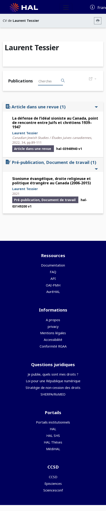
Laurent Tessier (25, 133)
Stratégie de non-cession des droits (53, 387)
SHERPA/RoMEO (53, 394)
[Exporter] (93, 79)
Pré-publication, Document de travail (52, 164)
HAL (53, 429)
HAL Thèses (53, 442)
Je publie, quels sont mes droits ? (53, 374)
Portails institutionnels (53, 422)
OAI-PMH (53, 285)
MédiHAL (53, 449)
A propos (53, 320)
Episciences (53, 483)
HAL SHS (53, 435)
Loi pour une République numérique (53, 381)
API (53, 278)
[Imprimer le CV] (97, 20)
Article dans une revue (52, 107)
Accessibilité (53, 339)
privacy (53, 326)
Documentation (53, 265)
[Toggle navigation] (65, 7)
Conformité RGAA (53, 346)
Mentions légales (53, 333)
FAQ (53, 272)
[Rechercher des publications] (63, 80)
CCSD (53, 477)
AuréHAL (53, 291)
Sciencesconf (53, 490)
